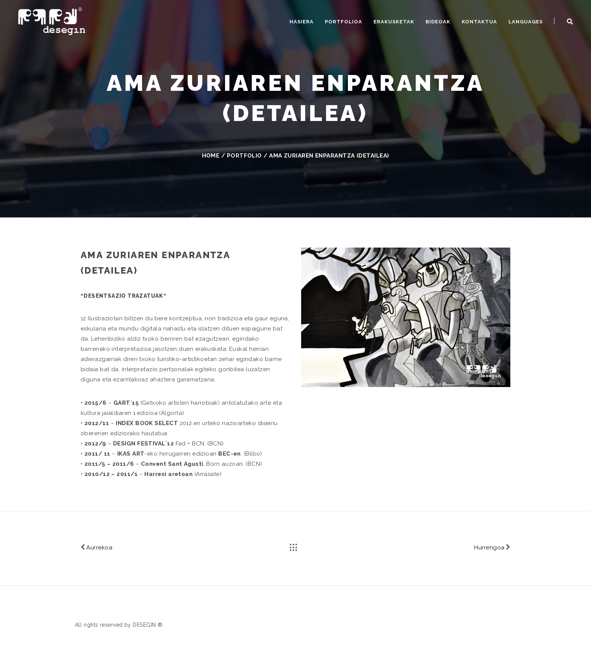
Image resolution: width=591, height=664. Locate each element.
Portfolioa (343, 21)
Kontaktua (479, 21)
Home (211, 155)
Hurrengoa (492, 547)
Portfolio (244, 155)
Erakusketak (394, 21)
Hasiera (301, 21)
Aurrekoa (96, 547)
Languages (525, 21)
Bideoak (438, 21)
